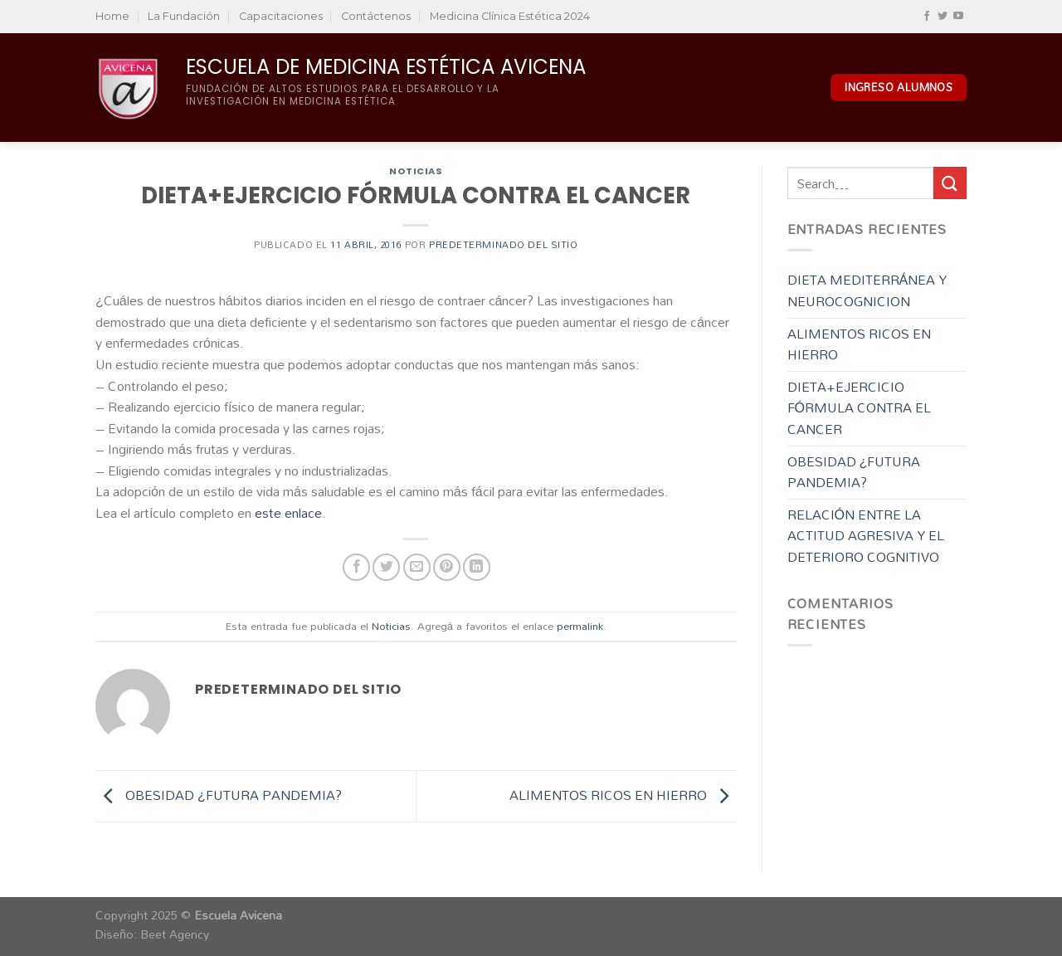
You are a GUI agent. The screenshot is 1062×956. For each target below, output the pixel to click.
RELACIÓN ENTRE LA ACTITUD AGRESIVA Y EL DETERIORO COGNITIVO (865, 535)
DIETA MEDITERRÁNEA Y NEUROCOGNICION (867, 290)
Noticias (415, 171)
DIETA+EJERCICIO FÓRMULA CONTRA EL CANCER (859, 407)
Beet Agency (174, 934)
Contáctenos (376, 16)
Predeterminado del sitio (503, 245)
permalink (580, 626)
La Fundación (184, 16)
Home (112, 16)
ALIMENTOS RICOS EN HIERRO (623, 795)
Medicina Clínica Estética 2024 (510, 16)
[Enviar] (950, 183)
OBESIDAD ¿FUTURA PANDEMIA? (218, 795)
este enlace (288, 513)
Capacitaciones (281, 16)
